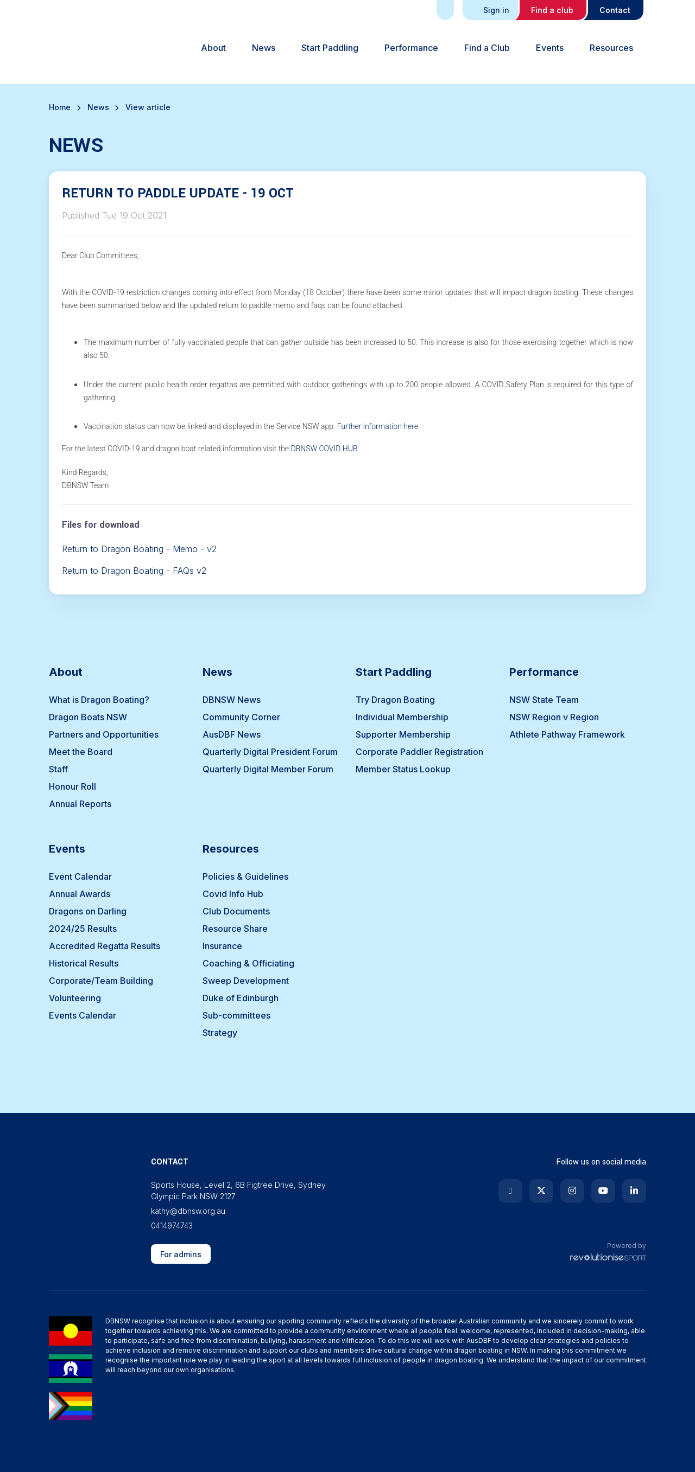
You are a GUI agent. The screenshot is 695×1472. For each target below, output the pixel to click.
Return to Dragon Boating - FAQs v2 (134, 570)
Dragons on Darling (88, 911)
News (263, 47)
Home (60, 107)
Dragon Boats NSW (88, 717)
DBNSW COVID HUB (323, 448)
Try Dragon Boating (395, 699)
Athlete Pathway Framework (567, 734)
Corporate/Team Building (101, 980)
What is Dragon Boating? (99, 699)
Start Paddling (329, 47)
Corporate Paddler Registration (419, 751)
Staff (58, 769)
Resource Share (235, 928)
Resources (611, 47)
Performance (411, 47)
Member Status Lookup (403, 769)
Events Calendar (82, 1015)
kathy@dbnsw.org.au (188, 1210)
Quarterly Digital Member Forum (268, 769)
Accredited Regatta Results (104, 945)
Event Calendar (80, 876)
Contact (614, 10)
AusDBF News (232, 734)
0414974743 (172, 1225)
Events (550, 47)
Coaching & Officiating (248, 963)
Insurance (222, 945)
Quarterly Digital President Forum (270, 751)
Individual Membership (402, 717)
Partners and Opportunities (104, 734)
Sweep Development (246, 980)
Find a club (552, 10)
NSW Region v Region (554, 717)
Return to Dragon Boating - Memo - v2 (139, 548)
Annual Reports (80, 803)
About (213, 47)
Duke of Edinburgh (241, 998)
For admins (180, 1254)
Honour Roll (72, 786)
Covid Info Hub (233, 893)
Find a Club (487, 47)
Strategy (220, 1032)
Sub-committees (236, 1015)
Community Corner (241, 717)
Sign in (491, 10)
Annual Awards (79, 893)
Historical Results (83, 963)
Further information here (377, 426)
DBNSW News (232, 699)
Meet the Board (80, 751)
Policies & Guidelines (245, 876)
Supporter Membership (403, 734)
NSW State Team (544, 699)
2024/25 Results (83, 928)
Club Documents (236, 911)
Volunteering (75, 998)
